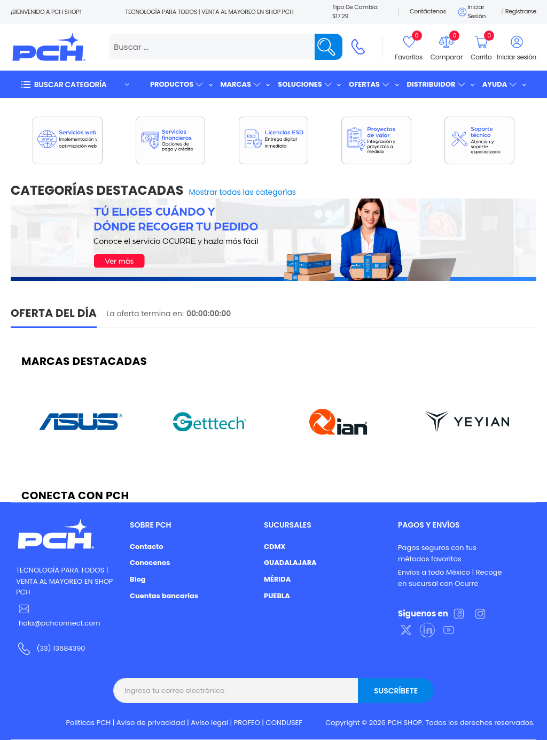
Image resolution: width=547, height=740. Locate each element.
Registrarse (520, 11)
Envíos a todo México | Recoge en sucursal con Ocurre (450, 578)
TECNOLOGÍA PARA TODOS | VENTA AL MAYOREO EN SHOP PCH (64, 581)
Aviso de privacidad (150, 723)
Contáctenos (428, 11)
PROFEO (247, 723)
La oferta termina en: (145, 313)
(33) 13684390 (60, 648)
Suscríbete (396, 690)
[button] (75, 84)
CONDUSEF (284, 723)
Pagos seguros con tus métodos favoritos (437, 553)
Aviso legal (209, 723)
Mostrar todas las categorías (242, 192)
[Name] (328, 47)
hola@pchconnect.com (59, 623)
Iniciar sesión (471, 12)
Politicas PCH (88, 723)
